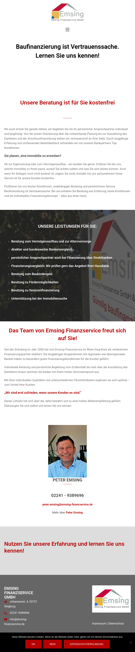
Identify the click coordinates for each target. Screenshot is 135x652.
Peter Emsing (74, 512)
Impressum (99, 623)
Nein (52, 644)
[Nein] (130, 642)
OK (33, 644)
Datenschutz (116, 623)
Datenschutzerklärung (86, 644)
